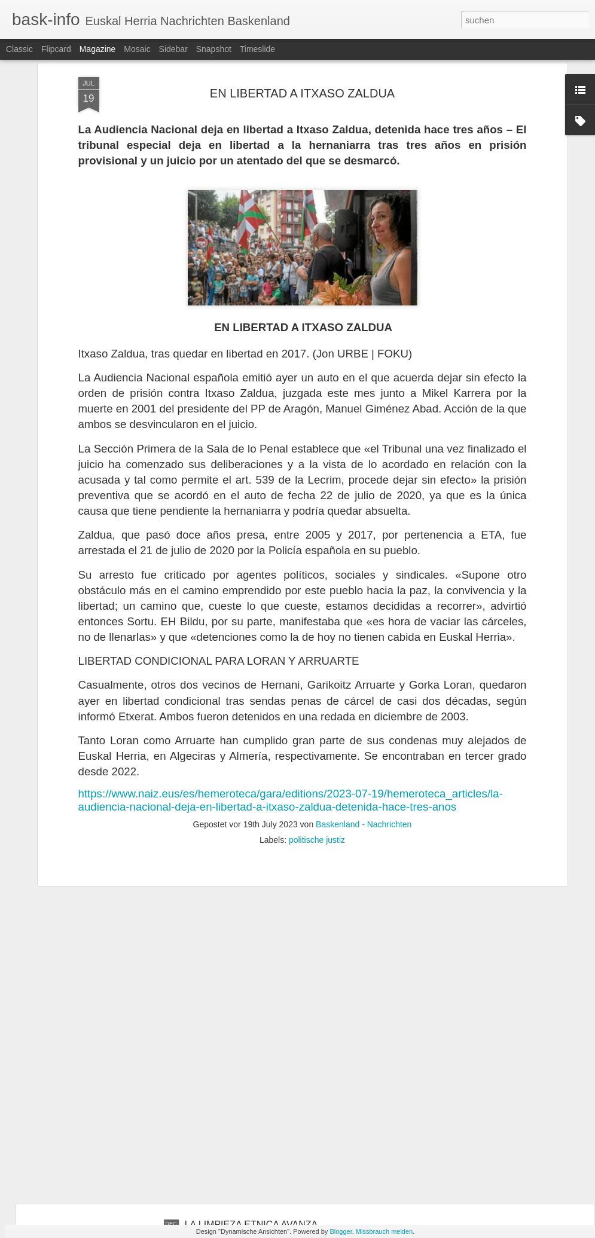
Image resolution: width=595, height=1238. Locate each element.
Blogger (340, 1231)
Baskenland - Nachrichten (363, 659)
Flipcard (56, 49)
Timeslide (257, 49)
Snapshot (213, 49)
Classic (19, 49)
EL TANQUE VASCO (229, 953)
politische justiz (317, 675)
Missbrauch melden (384, 1231)
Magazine (98, 49)
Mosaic (137, 49)
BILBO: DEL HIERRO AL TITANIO (257, 1089)
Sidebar (173, 49)
